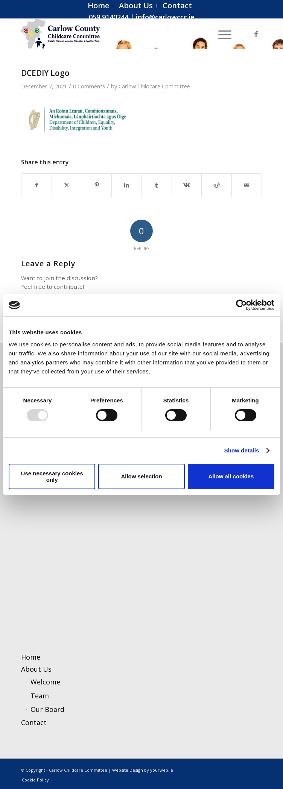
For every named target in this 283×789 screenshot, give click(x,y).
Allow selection (141, 476)
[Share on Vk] (187, 185)
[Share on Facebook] (36, 185)
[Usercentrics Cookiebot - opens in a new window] (241, 305)
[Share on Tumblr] (157, 185)
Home (30, 657)
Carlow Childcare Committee (154, 86)
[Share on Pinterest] (97, 185)
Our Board (47, 709)
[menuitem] (98, 6)
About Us (36, 669)
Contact (34, 722)
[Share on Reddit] (216, 185)
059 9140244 (108, 16)
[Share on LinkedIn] (127, 185)
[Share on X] (67, 185)
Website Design (127, 770)
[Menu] (221, 34)
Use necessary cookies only (52, 476)
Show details (241, 450)
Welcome (45, 681)
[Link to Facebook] (256, 34)
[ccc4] (117, 34)
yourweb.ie (161, 770)
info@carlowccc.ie (165, 16)
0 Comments (89, 86)
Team (39, 695)
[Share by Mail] (247, 185)
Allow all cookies (231, 476)
